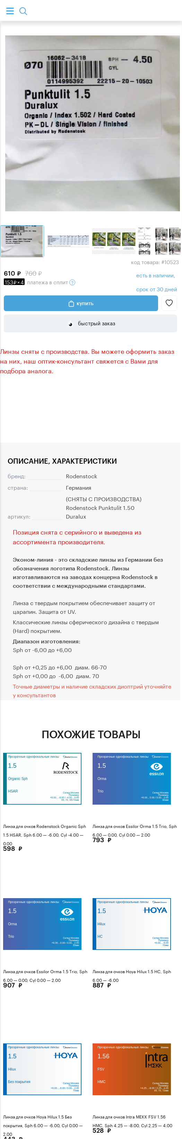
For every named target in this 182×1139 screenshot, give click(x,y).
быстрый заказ (96, 322)
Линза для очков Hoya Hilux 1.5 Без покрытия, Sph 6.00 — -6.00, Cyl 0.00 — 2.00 (43, 1125)
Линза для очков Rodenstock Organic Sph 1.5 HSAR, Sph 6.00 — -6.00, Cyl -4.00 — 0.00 (44, 834)
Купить (85, 303)
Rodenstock (81, 475)
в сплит (39, 281)
